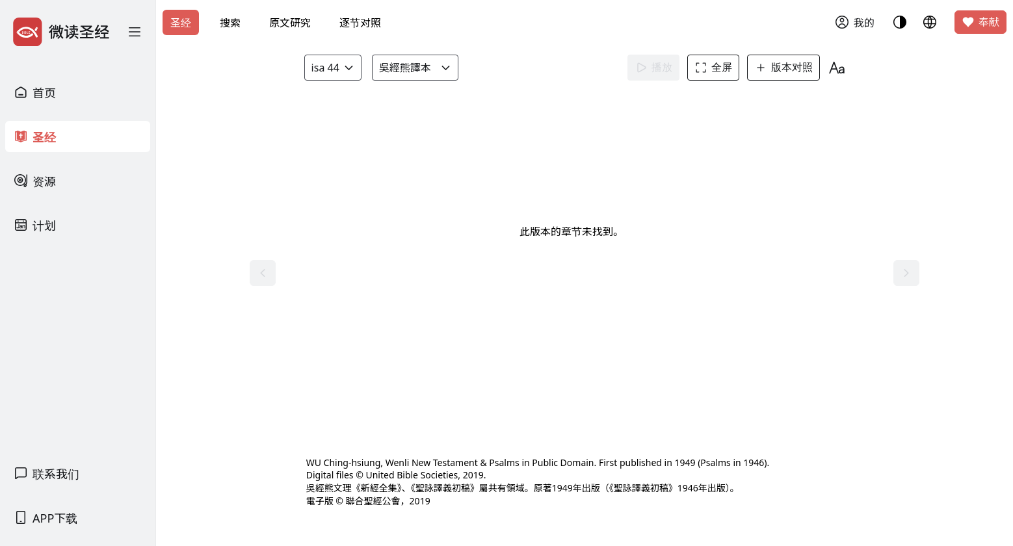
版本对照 (786, 67)
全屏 (716, 67)
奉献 (980, 22)
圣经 (180, 23)
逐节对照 (360, 23)
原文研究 (290, 23)
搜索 (230, 23)
